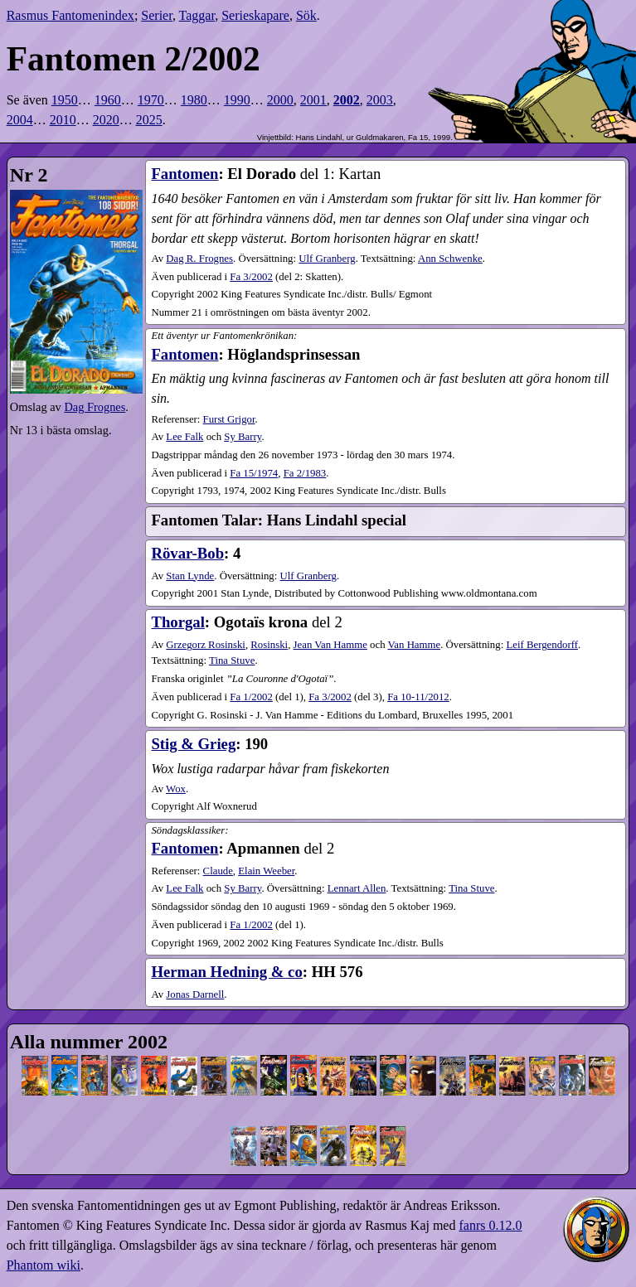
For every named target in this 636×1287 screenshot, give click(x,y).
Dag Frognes (94, 407)
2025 (149, 120)
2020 (106, 120)
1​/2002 (251, 697)
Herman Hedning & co (226, 971)
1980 (194, 100)
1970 (151, 100)
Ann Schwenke (450, 258)
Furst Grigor (229, 419)
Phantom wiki (43, 1265)
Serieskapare (255, 15)
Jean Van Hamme (330, 645)
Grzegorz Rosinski (205, 645)
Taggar (197, 15)
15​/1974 (254, 473)
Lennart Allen (357, 888)
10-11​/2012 (418, 697)
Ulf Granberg (327, 258)
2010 (63, 120)
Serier (156, 15)
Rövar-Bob (187, 553)
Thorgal (177, 622)
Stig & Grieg (193, 743)
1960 (108, 100)
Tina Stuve (232, 660)
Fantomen (184, 173)
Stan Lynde (190, 576)
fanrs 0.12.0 (490, 1225)
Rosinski (269, 645)
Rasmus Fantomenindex (70, 15)
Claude (218, 871)
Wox (176, 789)
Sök (306, 15)
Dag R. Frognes (199, 258)
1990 (237, 100)
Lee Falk (184, 437)
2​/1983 (305, 473)
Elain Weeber (266, 871)
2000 (280, 100)
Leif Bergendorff (542, 645)
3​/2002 (251, 277)
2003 (380, 100)
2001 (313, 100)
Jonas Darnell (195, 994)
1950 (64, 100)
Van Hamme (414, 645)
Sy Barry (242, 437)
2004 (20, 120)
